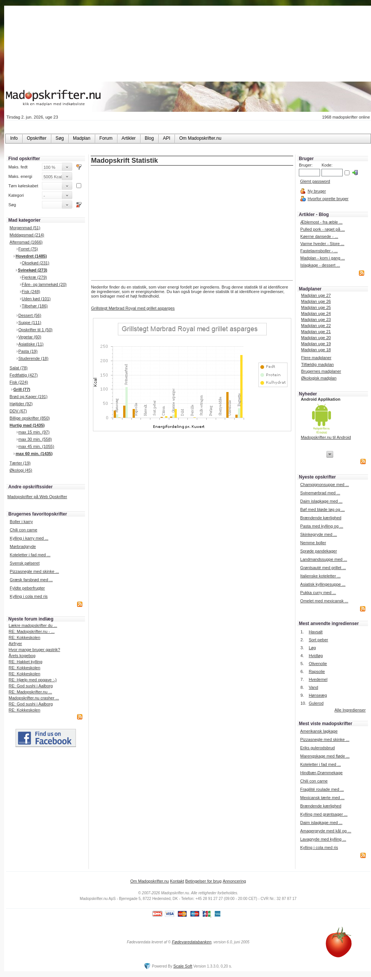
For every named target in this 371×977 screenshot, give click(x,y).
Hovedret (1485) (31, 256)
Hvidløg (316, 655)
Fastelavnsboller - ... (319, 250)
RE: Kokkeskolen (24, 637)
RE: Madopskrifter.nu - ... (32, 631)
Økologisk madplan (319, 378)
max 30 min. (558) (35, 439)
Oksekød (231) (35, 263)
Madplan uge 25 (316, 307)
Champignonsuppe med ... (324, 484)
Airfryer (15, 643)
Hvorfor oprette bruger (328, 198)
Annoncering (234, 881)
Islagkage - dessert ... (320, 265)
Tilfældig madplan (317, 364)
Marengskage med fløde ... (324, 756)
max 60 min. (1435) (34, 453)
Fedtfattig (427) (23, 375)
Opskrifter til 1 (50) (36, 329)
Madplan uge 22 (316, 325)
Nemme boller (313, 542)
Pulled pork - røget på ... (322, 229)
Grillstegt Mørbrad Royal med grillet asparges (133, 308)
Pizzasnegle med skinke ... (34, 571)
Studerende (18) (34, 358)
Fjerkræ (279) (34, 277)
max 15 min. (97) (34, 432)
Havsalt (316, 632)
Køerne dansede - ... (319, 236)
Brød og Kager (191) (28, 396)
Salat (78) (18, 368)
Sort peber (318, 639)
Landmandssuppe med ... (323, 559)
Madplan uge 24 (316, 313)
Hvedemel (318, 679)
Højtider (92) (20, 403)
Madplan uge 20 (316, 337)
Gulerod (316, 703)
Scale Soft (182, 966)
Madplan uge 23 (316, 319)
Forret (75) (28, 249)
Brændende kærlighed (321, 518)
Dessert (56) (30, 315)
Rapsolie (317, 671)
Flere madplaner (316, 357)
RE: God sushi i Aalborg (31, 686)
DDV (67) (18, 411)
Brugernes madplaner (321, 371)
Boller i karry (21, 521)
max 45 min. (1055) (36, 446)
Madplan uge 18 (316, 349)
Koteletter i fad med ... (30, 555)
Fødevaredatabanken (192, 942)
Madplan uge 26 (316, 301)
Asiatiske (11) (31, 344)
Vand (313, 687)
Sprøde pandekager (318, 551)
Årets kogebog (22, 655)
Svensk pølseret (25, 563)
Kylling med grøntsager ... (323, 814)
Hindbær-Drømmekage (321, 772)
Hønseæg (318, 695)
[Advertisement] (192, 223)
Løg (312, 647)
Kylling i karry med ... (29, 538)
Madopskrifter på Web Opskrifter (37, 496)
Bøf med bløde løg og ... (322, 509)
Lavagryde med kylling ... (323, 839)
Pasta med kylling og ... (321, 526)
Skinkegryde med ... (318, 534)
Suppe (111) (30, 322)
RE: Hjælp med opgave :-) (33, 680)
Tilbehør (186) (35, 306)
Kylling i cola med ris (29, 596)
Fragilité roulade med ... (322, 789)
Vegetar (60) (30, 337)
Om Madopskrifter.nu (149, 881)
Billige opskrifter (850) (29, 418)
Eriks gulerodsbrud (317, 747)
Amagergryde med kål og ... (325, 831)
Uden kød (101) (36, 298)
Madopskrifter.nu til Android (326, 437)
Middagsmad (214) (26, 235)
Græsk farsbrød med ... (31, 579)
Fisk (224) (18, 382)
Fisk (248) (31, 291)
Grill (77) (21, 389)
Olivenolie (318, 663)
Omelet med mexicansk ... (324, 601)
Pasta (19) (28, 351)
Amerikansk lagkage (318, 731)
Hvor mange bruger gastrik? (34, 649)
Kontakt (177, 881)
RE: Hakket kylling (25, 661)
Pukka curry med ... (318, 592)
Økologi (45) (20, 470)
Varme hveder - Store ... (322, 243)
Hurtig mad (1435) (27, 425)
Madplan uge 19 (316, 343)
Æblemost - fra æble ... (321, 222)
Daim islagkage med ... (321, 501)
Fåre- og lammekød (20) (44, 284)
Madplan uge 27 (316, 295)
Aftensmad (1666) (25, 242)
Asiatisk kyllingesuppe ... (323, 584)
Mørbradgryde (23, 546)
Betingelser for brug (203, 881)
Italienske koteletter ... (320, 576)
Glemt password (315, 181)
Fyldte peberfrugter (27, 588)
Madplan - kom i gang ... (322, 258)
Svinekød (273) (32, 270)
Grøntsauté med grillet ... (323, 567)
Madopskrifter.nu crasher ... (34, 698)
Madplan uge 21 (316, 331)
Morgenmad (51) (24, 227)
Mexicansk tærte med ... (322, 797)
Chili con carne (23, 530)
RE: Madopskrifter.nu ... (30, 692)
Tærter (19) (20, 463)
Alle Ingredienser (350, 710)
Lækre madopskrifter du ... (33, 625)
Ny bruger (317, 191)
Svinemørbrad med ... (320, 493)
